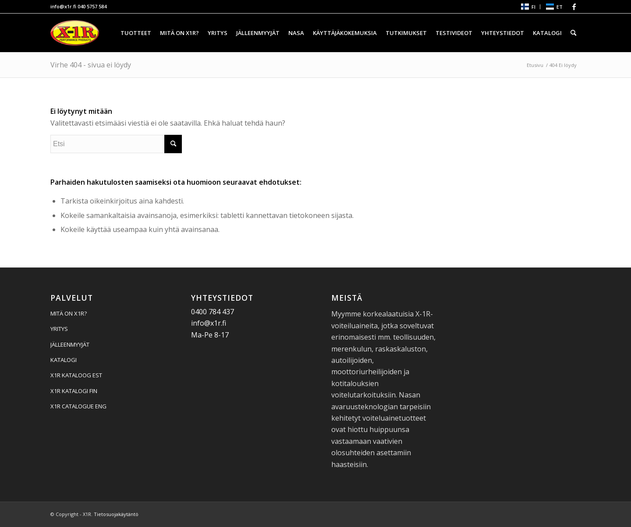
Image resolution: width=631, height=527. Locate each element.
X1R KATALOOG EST (76, 375)
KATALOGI (63, 360)
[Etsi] (573, 33)
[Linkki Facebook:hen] (574, 6)
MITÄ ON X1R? (68, 313)
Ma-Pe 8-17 (210, 335)
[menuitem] (527, 6)
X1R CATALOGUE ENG (78, 406)
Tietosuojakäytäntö (116, 514)
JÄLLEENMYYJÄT (69, 344)
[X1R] (74, 33)
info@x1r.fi (63, 6)
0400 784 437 (212, 311)
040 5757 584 (92, 6)
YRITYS (59, 329)
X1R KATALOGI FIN (73, 391)
